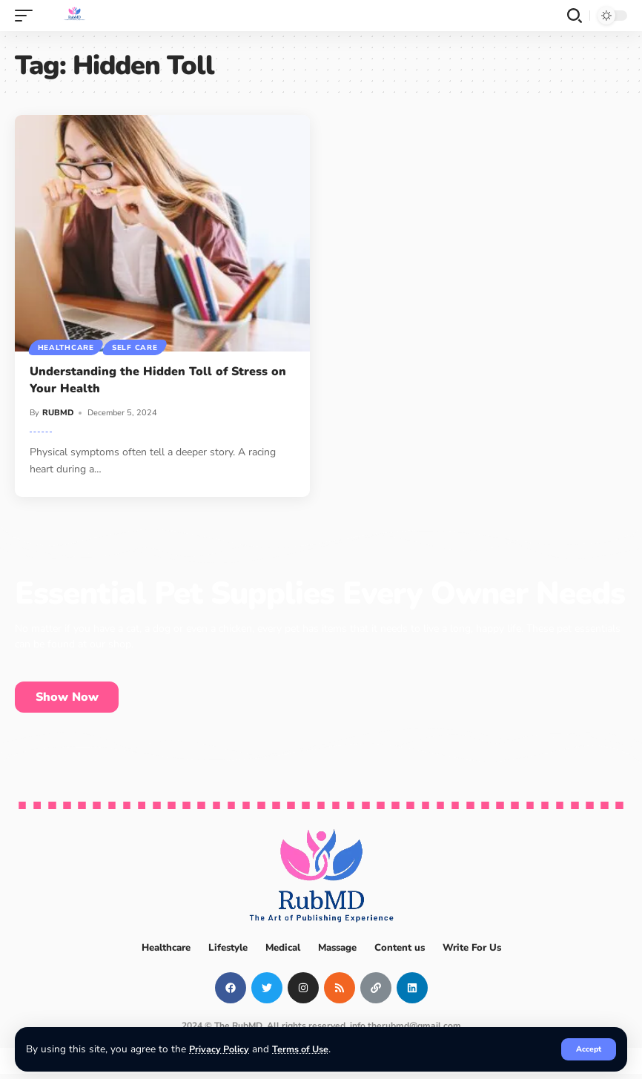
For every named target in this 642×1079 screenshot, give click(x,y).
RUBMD (58, 412)
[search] (574, 15)
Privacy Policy (220, 1049)
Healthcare (67, 347)
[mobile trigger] (27, 15)
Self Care (137, 347)
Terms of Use (306, 1049)
